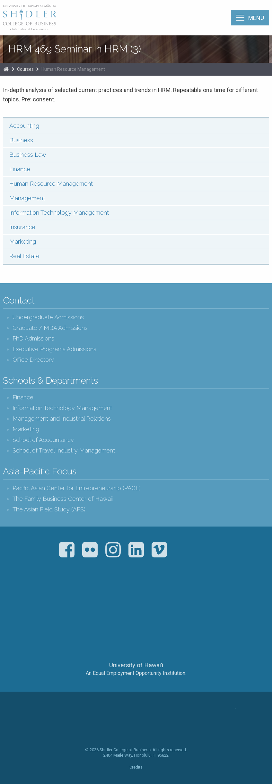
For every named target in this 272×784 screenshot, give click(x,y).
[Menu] (250, 17)
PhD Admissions (33, 338)
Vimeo (159, 549)
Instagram (113, 549)
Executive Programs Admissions (54, 349)
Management (27, 198)
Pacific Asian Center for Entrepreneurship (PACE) (77, 488)
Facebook (67, 549)
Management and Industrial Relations (62, 418)
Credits (136, 767)
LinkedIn (136, 549)
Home (6, 69)
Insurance (22, 227)
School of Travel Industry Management (64, 450)
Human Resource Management (73, 69)
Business (21, 140)
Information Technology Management (59, 212)
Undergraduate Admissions (48, 317)
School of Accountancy (43, 439)
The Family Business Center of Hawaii (63, 498)
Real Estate (24, 256)
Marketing (22, 241)
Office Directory (33, 359)
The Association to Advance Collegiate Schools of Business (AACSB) (109, 595)
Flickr (90, 549)
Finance (19, 169)
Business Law (27, 154)
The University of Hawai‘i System (136, 643)
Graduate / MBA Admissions (50, 327)
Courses (25, 69)
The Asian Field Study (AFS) (49, 509)
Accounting (24, 125)
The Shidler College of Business (30, 17)
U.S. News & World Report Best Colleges (161, 595)
